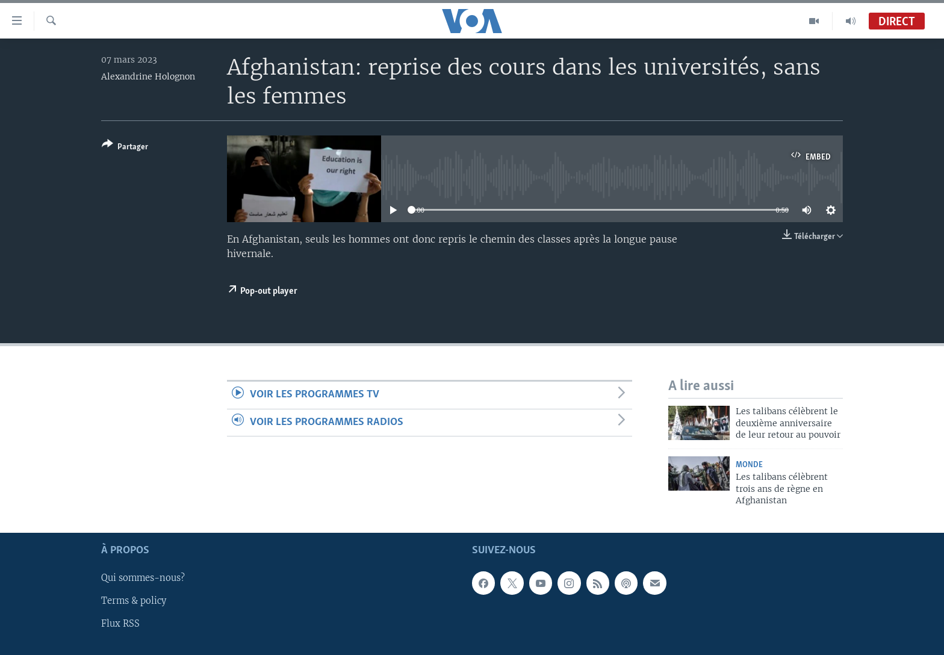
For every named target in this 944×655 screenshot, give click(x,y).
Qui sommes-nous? (143, 578)
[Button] (125, 147)
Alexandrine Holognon (148, 76)
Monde (749, 465)
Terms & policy (133, 601)
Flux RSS (120, 624)
